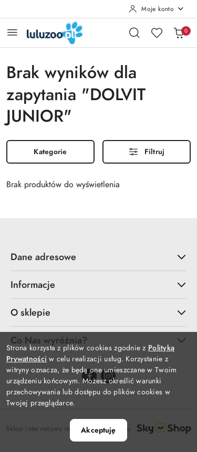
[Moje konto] (156, 9)
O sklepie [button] (98, 312)
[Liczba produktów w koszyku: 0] (178, 32)
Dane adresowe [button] (98, 256)
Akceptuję (98, 430)
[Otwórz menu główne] (12, 32)
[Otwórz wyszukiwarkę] (134, 32)
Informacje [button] (98, 284)
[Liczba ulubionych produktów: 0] (156, 32)
